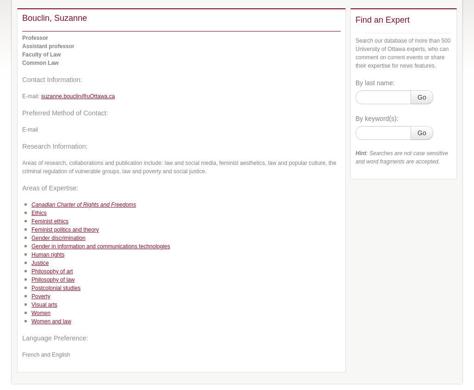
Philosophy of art (52, 271)
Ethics (39, 213)
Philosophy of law (53, 280)
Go (422, 97)
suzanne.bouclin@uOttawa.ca (78, 96)
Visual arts (44, 305)
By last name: (375, 83)
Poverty (40, 296)
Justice (40, 263)
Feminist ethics (50, 221)
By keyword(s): (377, 118)
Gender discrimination (58, 238)
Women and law (51, 321)
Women (40, 313)
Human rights (47, 255)
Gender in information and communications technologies (100, 246)
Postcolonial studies (56, 288)
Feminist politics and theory (65, 229)
